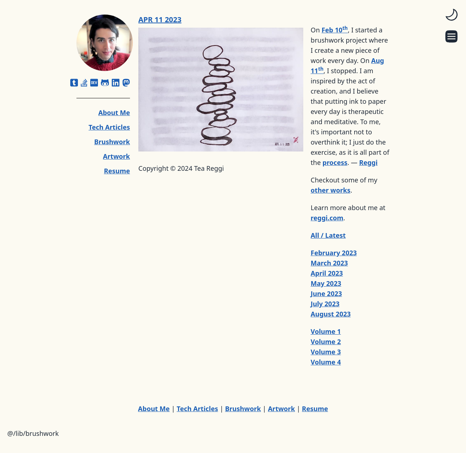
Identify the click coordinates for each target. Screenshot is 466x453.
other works (330, 190)
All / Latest (328, 235)
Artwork (116, 156)
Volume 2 (326, 341)
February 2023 (334, 252)
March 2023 (329, 263)
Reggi (368, 162)
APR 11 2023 (159, 19)
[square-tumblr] (74, 82)
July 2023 (325, 303)
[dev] (94, 82)
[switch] (451, 14)
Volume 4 (326, 362)
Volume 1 (326, 331)
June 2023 (326, 293)
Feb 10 (334, 29)
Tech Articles (109, 127)
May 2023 (326, 283)
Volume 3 (326, 351)
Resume (117, 170)
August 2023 (331, 314)
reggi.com (327, 217)
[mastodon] (126, 82)
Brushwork (112, 141)
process (335, 162)
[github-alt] (105, 82)
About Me (114, 112)
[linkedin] (115, 82)
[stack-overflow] (84, 82)
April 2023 (327, 273)
